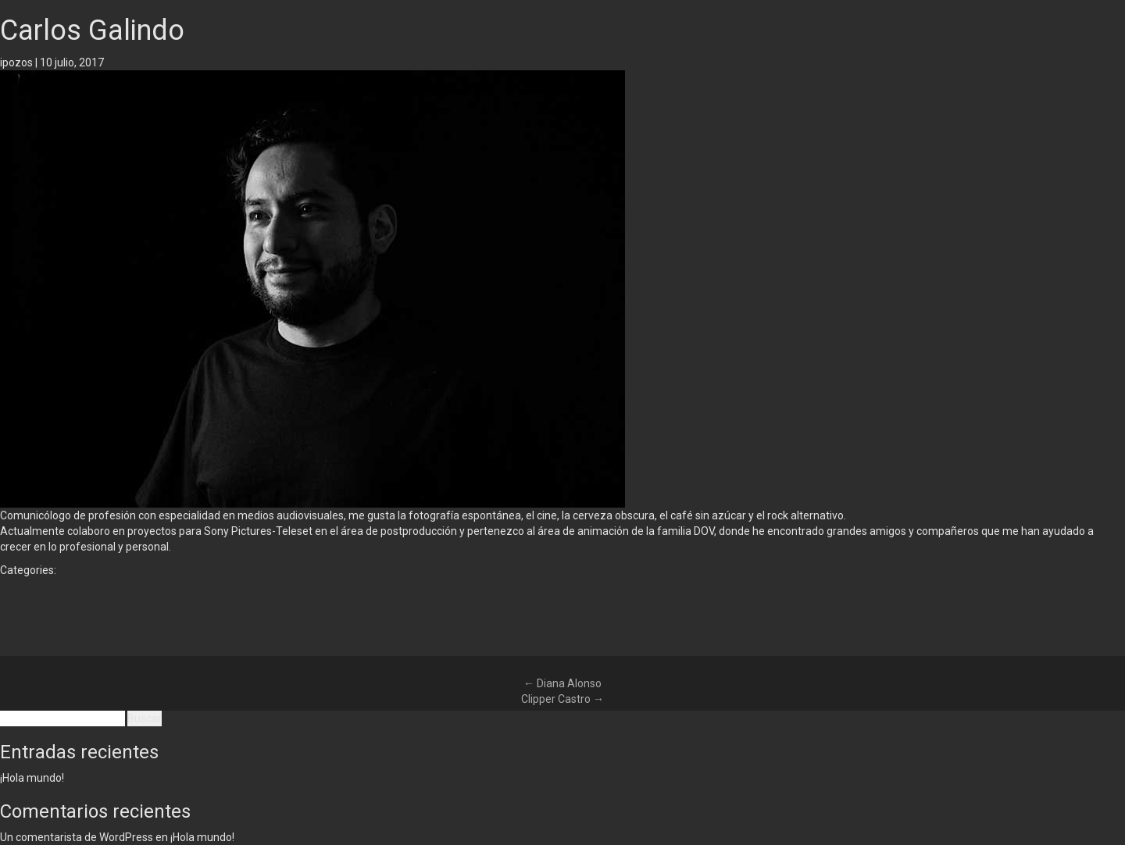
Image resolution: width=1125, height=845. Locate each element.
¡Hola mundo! (32, 778)
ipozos (16, 62)
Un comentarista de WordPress (76, 837)
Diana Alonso (562, 683)
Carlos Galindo (92, 30)
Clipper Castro (562, 699)
